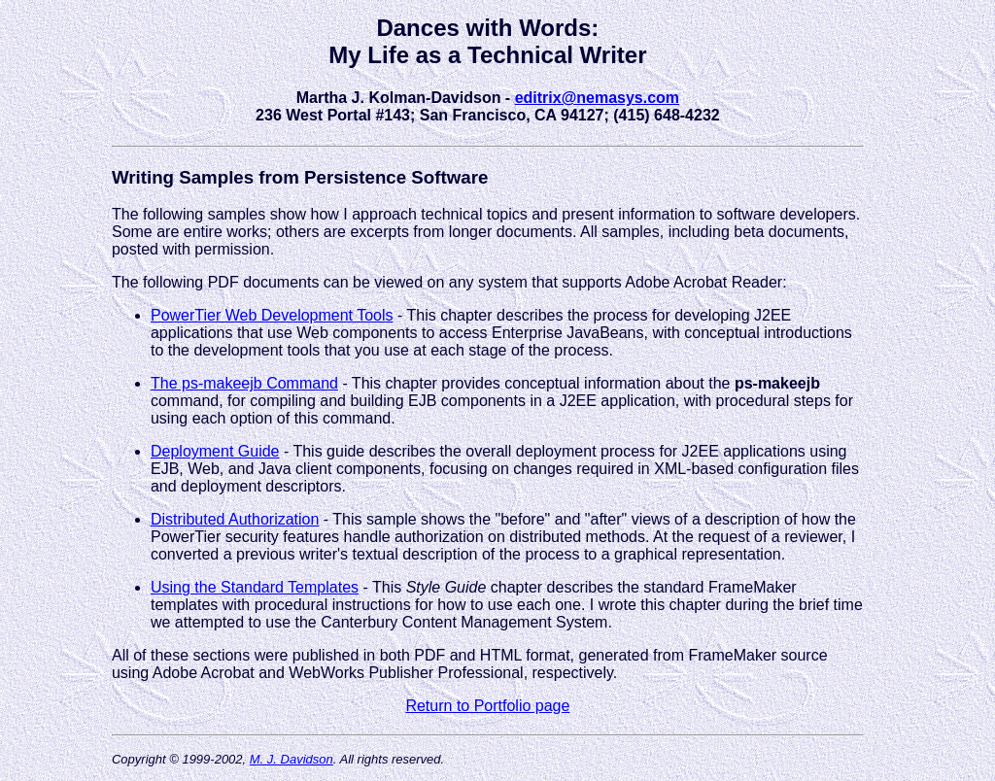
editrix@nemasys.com (597, 97)
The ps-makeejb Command (244, 383)
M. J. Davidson (291, 759)
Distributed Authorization (235, 519)
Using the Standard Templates (255, 587)
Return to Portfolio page (487, 705)
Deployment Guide (215, 451)
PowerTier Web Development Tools (272, 315)
